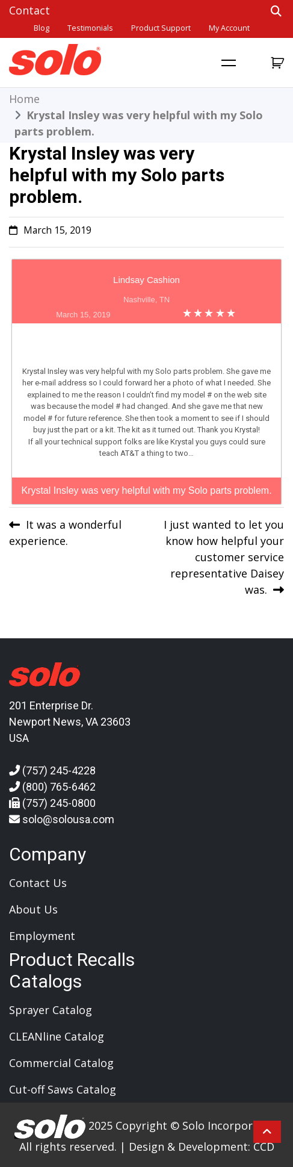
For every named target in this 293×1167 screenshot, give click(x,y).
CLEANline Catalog (56, 1036)
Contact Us (38, 883)
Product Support (161, 28)
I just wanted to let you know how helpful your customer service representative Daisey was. (224, 557)
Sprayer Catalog (50, 1010)
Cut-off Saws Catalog (62, 1089)
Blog (41, 28)
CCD (263, 1146)
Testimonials (90, 28)
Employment (42, 936)
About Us (33, 909)
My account (229, 28)
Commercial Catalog (61, 1063)
